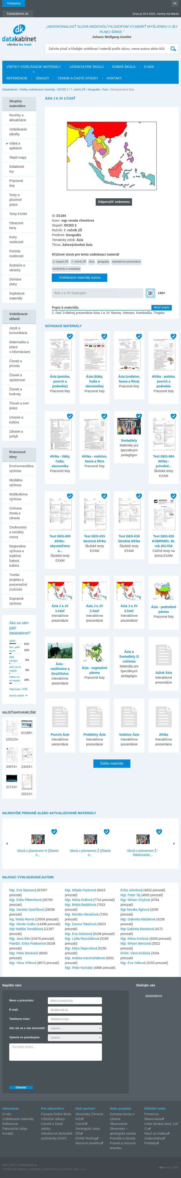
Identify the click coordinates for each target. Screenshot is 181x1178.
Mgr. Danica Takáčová (81, 924)
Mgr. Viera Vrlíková (23, 963)
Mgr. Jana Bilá (19, 938)
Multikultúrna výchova (18, 496)
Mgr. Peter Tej (130, 895)
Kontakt (114, 78)
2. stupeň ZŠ (60, 261)
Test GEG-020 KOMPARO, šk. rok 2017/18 (163, 541)
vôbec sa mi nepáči (14, 678)
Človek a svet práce (19, 405)
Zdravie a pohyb (16, 434)
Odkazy (42, 78)
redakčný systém (40, 1169)
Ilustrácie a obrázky (17, 267)
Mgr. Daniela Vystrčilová (26, 909)
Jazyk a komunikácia (18, 330)
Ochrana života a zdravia (15, 513)
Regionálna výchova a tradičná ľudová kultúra (17, 555)
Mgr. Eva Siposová (22, 890)
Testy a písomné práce (15, 199)
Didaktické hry (16, 169)
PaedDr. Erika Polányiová (27, 943)
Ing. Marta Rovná (21, 919)
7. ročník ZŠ (78, 89)
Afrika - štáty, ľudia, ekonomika (60, 461)
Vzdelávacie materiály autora (79, 277)
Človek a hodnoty (15, 391)
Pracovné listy (16, 183)
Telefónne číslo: (19, 1019)
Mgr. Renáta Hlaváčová (82, 914)
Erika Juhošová (131, 890)
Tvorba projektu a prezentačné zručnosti (18, 582)
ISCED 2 (62, 89)
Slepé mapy (17, 157)
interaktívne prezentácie (126, 261)
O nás (149, 67)
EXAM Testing (86, 1138)
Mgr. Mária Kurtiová (134, 938)
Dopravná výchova (16, 601)
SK (175, 3)
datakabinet (153, 996)
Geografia (94, 89)
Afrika (163, 734)
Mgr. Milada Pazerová (80, 890)
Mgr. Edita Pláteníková (25, 900)
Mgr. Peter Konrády (79, 968)
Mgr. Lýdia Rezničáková (82, 938)
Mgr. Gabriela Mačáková (138, 919)
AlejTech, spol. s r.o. (74, 1169)
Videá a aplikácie (15, 146)
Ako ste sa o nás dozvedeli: (27, 1028)
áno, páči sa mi (14, 649)
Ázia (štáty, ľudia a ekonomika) (95, 381)
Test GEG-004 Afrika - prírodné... (163, 461)
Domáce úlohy (15, 281)
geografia (103, 261)
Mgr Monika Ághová (134, 909)
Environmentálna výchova (21, 468)
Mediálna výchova (15, 482)
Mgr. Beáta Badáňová (80, 905)
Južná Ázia (163, 673)
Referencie (16, 78)
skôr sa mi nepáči (15, 669)
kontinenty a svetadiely (66, 268)
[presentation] (44, 1072)
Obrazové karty (16, 225)
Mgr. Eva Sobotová (78, 934)
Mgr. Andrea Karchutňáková (85, 958)
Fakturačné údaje (14, 1128)
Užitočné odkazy (53, 1119)
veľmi (12, 640)
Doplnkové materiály (17, 296)
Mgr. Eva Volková (132, 963)
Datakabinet (9, 89)
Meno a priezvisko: (21, 1000)
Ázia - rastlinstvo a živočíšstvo (59, 668)
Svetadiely (129, 440)
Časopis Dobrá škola (56, 1114)
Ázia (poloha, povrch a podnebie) (60, 381)
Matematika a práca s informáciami (19, 347)
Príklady (150, 1143)
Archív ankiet (16, 695)
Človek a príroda (15, 363)
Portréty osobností (16, 253)
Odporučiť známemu (114, 202)
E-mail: (13, 1009)
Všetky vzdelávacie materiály (33, 67)
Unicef (80, 1124)
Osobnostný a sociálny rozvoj (18, 532)
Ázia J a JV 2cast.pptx (70, 293)
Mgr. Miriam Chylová (135, 900)
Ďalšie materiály (111, 763)
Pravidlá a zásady (122, 1138)
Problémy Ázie (94, 734)
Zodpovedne (153, 1138)
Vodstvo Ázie (129, 734)
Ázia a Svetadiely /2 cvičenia (129, 656)
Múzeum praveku (88, 1143)
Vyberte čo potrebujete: (24, 1037)
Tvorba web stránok (14, 1169)
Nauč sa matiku (155, 1133)
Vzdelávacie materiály (18, 1119)
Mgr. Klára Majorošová (81, 948)
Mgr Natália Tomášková (26, 929)
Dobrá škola (123, 67)
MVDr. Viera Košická (135, 953)
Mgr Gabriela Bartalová (137, 929)
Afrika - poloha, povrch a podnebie (163, 381)
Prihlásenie (14, 3)
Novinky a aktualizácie (17, 117)
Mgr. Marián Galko (22, 924)
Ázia (104, 89)
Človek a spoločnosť (17, 377)
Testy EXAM (18, 214)
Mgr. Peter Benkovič (23, 953)
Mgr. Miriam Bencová (135, 943)
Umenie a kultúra (16, 420)
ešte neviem (13, 659)
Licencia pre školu (86, 67)
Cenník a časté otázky (78, 78)
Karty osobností (16, 239)
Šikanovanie (118, 1124)
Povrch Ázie (60, 734)
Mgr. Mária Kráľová (78, 900)
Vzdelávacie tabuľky (18, 131)
